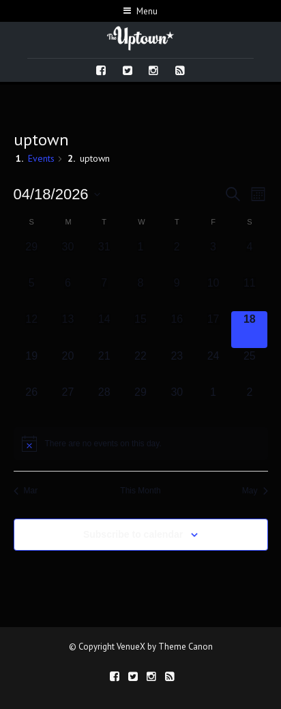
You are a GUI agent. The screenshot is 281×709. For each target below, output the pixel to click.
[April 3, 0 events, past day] (213, 257)
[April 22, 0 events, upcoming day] (140, 366)
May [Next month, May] (255, 490)
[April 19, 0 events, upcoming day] (32, 366)
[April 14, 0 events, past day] (104, 329)
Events (41, 158)
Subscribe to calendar (133, 534)
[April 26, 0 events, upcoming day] (32, 402)
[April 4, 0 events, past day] (249, 257)
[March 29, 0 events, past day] (32, 257)
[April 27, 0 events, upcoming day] (68, 402)
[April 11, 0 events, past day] (249, 293)
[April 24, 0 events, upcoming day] (213, 366)
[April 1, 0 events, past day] (140, 257)
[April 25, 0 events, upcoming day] (249, 366)
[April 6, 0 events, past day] (68, 293)
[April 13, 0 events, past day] (68, 329)
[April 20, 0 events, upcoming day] (68, 366)
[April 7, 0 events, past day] (104, 293)
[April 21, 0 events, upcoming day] (104, 366)
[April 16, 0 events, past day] (177, 329)
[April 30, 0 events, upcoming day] (177, 402)
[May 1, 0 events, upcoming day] (213, 402)
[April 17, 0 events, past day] (213, 329)
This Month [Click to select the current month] (140, 490)
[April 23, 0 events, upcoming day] (177, 366)
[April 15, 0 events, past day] (140, 329)
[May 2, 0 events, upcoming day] (249, 402)
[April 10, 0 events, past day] (213, 293)
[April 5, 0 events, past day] (32, 293)
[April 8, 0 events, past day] (140, 293)
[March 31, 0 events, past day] (104, 257)
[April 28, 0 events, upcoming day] (104, 402)
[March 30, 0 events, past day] (68, 257)
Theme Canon (185, 646)
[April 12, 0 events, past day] (32, 329)
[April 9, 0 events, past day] (177, 293)
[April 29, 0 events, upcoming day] (140, 402)
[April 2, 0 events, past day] (177, 257)
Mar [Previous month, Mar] (26, 490)
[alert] (141, 443)
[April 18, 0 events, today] (249, 329)
